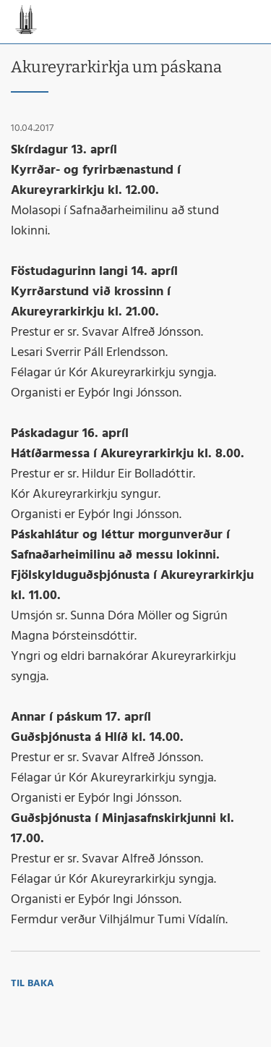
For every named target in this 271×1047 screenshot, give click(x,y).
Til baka (32, 983)
